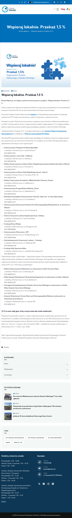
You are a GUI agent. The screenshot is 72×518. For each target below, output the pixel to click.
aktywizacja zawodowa (36, 437)
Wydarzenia (8, 369)
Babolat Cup (18, 442)
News (15, 91)
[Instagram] (48, 484)
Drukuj (5, 347)
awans (8, 442)
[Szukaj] (54, 9)
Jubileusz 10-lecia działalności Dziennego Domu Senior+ (32, 416)
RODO (3, 502)
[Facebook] (44, 484)
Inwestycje (8, 375)
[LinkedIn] (53, 484)
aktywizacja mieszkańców (15, 437)
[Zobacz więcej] (8, 396)
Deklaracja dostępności (41, 2)
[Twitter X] (39, 484)
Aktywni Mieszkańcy (55, 437)
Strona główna (24, 31)
